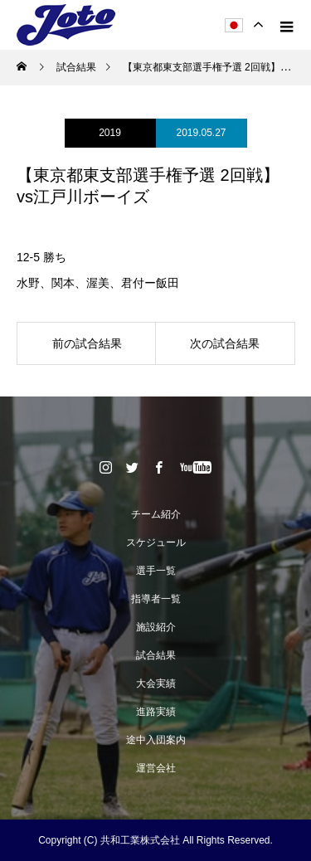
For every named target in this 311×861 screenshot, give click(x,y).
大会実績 (156, 683)
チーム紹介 (156, 514)
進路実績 (156, 712)
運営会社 (156, 768)
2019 (110, 133)
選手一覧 (156, 570)
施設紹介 (156, 627)
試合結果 (156, 655)
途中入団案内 (156, 740)
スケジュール (156, 542)
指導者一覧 (156, 599)
